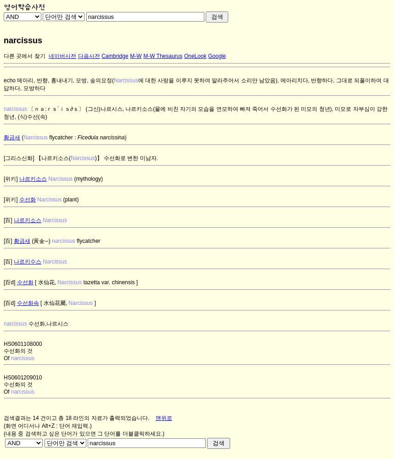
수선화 (27, 199)
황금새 (12, 137)
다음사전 (89, 56)
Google (217, 56)
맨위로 (164, 418)
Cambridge (115, 56)
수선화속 (28, 303)
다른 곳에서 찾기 (24, 56)
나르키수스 (27, 261)
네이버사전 (62, 56)
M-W (135, 56)
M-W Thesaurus (162, 56)
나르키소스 (33, 179)
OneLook (195, 56)
